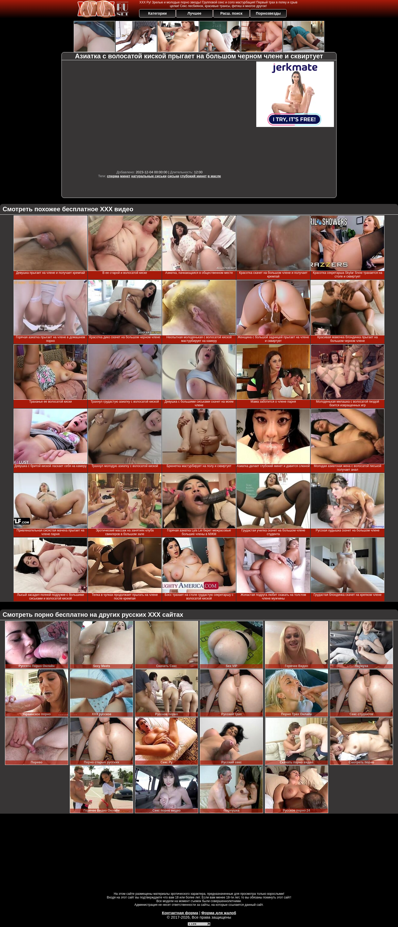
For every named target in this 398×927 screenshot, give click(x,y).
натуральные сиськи (149, 176)
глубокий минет (193, 176)
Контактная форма (180, 913)
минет (125, 176)
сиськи (173, 176)
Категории (157, 13)
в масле (214, 176)
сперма (113, 176)
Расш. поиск (231, 13)
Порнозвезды (268, 13)
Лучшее (194, 13)
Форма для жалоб (218, 913)
